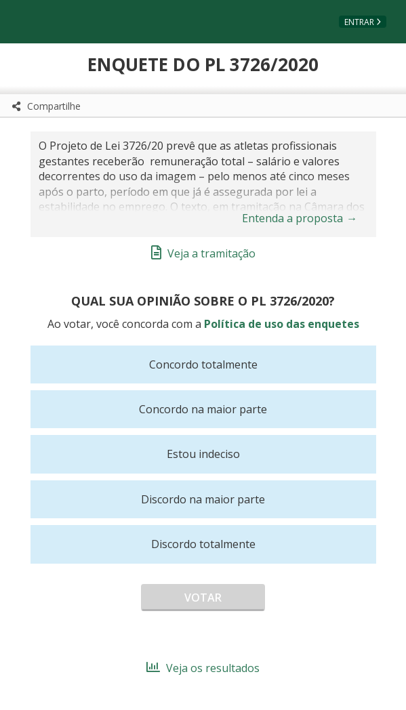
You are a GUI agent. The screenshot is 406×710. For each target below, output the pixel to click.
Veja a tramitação (203, 253)
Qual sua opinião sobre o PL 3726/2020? (203, 301)
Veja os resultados (203, 668)
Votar (203, 597)
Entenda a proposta (299, 218)
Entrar (359, 22)
